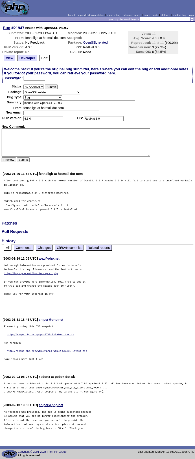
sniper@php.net (51, 319)
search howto (151, 15)
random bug (179, 15)
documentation (96, 15)
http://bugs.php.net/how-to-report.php (31, 273)
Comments (23, 248)
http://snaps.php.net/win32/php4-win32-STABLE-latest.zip (47, 350)
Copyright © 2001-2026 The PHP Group (42, 451)
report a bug (113, 15)
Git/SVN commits (69, 248)
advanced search (132, 15)
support (82, 15)
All (7, 248)
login (191, 15)
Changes (44, 248)
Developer (27, 58)
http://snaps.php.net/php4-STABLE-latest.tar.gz (40, 334)
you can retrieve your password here (84, 73)
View (9, 58)
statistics (165, 15)
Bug (7, 28)
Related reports (99, 248)
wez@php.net (49, 258)
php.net (71, 15)
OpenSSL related (95, 42)
